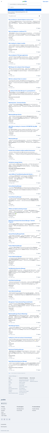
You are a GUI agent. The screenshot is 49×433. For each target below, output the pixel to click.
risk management (22, 388)
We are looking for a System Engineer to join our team (21, 19)
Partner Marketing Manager (15, 186)
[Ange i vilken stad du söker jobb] (24, 7)
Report (38, 28)
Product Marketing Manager (15, 245)
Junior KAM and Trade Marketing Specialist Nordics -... (21, 174)
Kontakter (3, 410)
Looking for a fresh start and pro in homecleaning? (20, 337)
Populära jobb (32, 379)
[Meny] (1, 1)
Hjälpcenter (3, 413)
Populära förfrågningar (13, 376)
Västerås (10, 387)
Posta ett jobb (19, 410)
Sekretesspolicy (4, 426)
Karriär (2, 412)
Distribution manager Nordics (15, 162)
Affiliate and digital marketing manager (18, 208)
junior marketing (21, 383)
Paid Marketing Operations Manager (17, 268)
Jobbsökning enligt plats (34, 381)
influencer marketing (22, 389)
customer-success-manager (24, 391)
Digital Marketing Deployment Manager (18, 361)
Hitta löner (34, 410)
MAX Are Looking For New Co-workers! (17, 78)
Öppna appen (45, 1)
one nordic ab (21, 394)
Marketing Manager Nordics (15, 114)
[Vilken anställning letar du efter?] (24, 4)
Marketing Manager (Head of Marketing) (18, 313)
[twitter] (7, 419)
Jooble (7, 430)
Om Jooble (3, 408)
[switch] (39, 15)
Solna (9, 384)
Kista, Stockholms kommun (13, 388)
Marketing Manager (13, 138)
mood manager (21, 385)
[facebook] (2, 419)
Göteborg (10, 382)
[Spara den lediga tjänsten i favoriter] (40, 20)
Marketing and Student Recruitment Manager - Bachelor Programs (22, 221)
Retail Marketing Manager (15, 280)
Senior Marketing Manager (15, 291)
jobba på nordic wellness (23, 386)
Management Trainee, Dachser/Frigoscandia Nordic (21, 302)
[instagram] (4, 419)
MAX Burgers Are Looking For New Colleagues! (19, 67)
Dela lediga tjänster (20, 408)
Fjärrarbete (10, 390)
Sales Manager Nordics (14, 325)
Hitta (25, 9)
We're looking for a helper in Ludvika (17, 43)
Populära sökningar (35, 408)
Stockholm (10, 379)
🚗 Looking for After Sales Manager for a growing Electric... (22, 90)
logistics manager (22, 382)
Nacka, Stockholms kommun (13, 393)
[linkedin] (9, 419)
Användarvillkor (3, 424)
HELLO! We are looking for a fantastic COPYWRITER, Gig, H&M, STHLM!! (23, 127)
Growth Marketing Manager (15, 196)
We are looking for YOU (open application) (18, 55)
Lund (9, 385)
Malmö (10, 381)
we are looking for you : (23, 392)
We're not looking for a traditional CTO (17, 31)
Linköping (10, 391)
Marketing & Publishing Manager (16, 349)
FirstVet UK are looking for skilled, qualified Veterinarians (22, 150)
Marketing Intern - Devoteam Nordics (17, 102)
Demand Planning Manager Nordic (16, 233)
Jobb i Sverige (3, 415)
